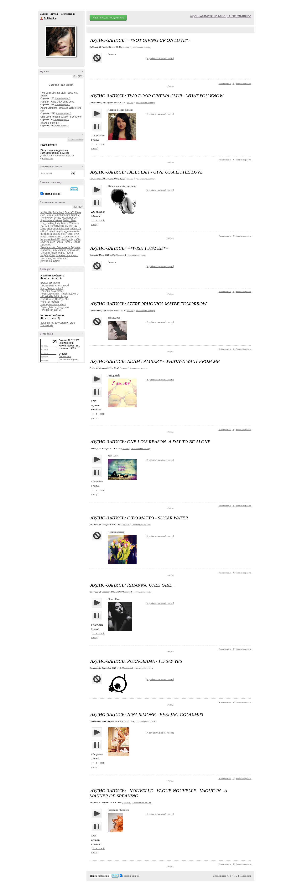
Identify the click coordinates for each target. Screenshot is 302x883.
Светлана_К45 (48, 258)
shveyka (44, 242)
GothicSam (59, 215)
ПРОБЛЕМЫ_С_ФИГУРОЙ (54, 285)
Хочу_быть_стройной (51, 288)
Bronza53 (69, 212)
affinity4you (53, 228)
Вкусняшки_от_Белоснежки (55, 247)
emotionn (54, 231)
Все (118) (78, 206)
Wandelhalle (46, 325)
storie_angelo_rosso (59, 242)
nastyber (66, 236)
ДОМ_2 (74, 293)
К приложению (75, 139)
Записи (44, 14)
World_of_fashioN (49, 301)
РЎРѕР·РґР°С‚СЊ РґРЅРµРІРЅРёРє (108, 18)
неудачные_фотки (50, 283)
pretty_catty (67, 239)
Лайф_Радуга (60, 296)
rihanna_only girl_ (50, 123)
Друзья (54, 14)
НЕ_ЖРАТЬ (46, 296)
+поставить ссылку (140, 47)
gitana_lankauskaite (69, 231)
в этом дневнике (51, 194)
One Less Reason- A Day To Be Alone (60, 116)
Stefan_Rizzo (69, 220)
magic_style (46, 236)
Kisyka (65, 217)
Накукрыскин (47, 158)
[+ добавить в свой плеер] (160, 58)
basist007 (64, 228)
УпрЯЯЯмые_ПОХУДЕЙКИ (54, 299)
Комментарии (68, 14)
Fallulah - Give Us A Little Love (57, 101)
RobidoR (73, 217)
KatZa (76, 215)
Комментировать (243, 83)
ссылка (125, 47)
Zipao (43, 228)
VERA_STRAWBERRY (52, 226)
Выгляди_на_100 (49, 322)
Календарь (245, 875)
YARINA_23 (71, 226)
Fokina (49, 215)
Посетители (65, 356)
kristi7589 (55, 234)
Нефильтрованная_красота (55, 293)
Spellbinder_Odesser (51, 220)
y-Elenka (75, 242)
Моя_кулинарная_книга (53, 304)
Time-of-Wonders (70, 223)
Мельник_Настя (48, 252)
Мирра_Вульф (66, 252)
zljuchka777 (46, 244)
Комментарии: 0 (62, 98)
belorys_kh (75, 228)
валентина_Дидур (50, 261)
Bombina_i (58, 212)
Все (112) (78, 76)
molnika (57, 236)
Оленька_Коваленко (67, 255)
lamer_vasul (67, 234)
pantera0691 (53, 239)
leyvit (76, 234)
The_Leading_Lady (50, 223)
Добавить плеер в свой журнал (57, 155)
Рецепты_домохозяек (52, 291)
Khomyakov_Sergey (50, 217)
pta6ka (77, 239)
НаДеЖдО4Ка (47, 255)
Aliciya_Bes (46, 212)
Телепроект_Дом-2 (50, 310)
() (234, 83)
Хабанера (62, 258)
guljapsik (44, 234)
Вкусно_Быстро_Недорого (54, 307)
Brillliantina (41, 18)
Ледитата (75, 247)
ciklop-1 (44, 231)
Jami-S (69, 215)
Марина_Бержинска (68, 250)
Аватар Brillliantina (60, 41)
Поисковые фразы (68, 359)
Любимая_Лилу (48, 250)
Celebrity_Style (67, 322)
